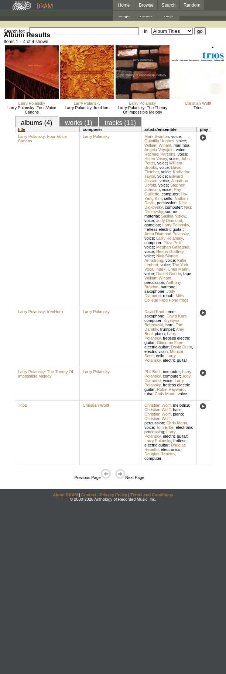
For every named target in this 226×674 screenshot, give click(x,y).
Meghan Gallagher (172, 247)
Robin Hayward (171, 389)
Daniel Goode (168, 273)
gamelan (152, 225)
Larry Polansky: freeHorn (87, 107)
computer (170, 194)
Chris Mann (178, 269)
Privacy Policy (113, 495)
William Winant (157, 145)
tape (187, 273)
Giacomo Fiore (170, 342)
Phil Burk (152, 371)
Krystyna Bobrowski (161, 322)
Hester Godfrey (170, 251)
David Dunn (181, 347)
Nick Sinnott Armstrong (161, 258)
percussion (167, 203)
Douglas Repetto (159, 454)
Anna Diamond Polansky (166, 234)
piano (160, 333)
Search (169, 5)
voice (176, 136)
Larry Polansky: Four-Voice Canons (31, 109)
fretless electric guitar (163, 229)
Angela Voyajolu (159, 149)
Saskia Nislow (173, 216)
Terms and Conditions (152, 495)
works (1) (78, 122)
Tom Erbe (165, 427)
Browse (146, 5)
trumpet (167, 329)
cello (168, 198)
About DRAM (65, 495)
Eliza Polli (172, 242)
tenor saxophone (160, 313)
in (145, 31)
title (21, 129)
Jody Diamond (169, 220)
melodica (181, 405)
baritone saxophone (159, 289)
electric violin (156, 351)
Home (124, 5)
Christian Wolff (198, 103)
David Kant (154, 311)
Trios (198, 107)
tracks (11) (120, 122)
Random (192, 5)
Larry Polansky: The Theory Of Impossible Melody (143, 109)
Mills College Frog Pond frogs (166, 297)
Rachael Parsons (159, 154)
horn (169, 325)
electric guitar (156, 347)
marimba (181, 145)
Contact (88, 495)
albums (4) (36, 122)
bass (177, 409)
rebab (168, 295)
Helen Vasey (155, 158)
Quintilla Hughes (159, 141)
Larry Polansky (31, 103)
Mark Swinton (156, 136)
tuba (148, 394)
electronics (171, 449)
